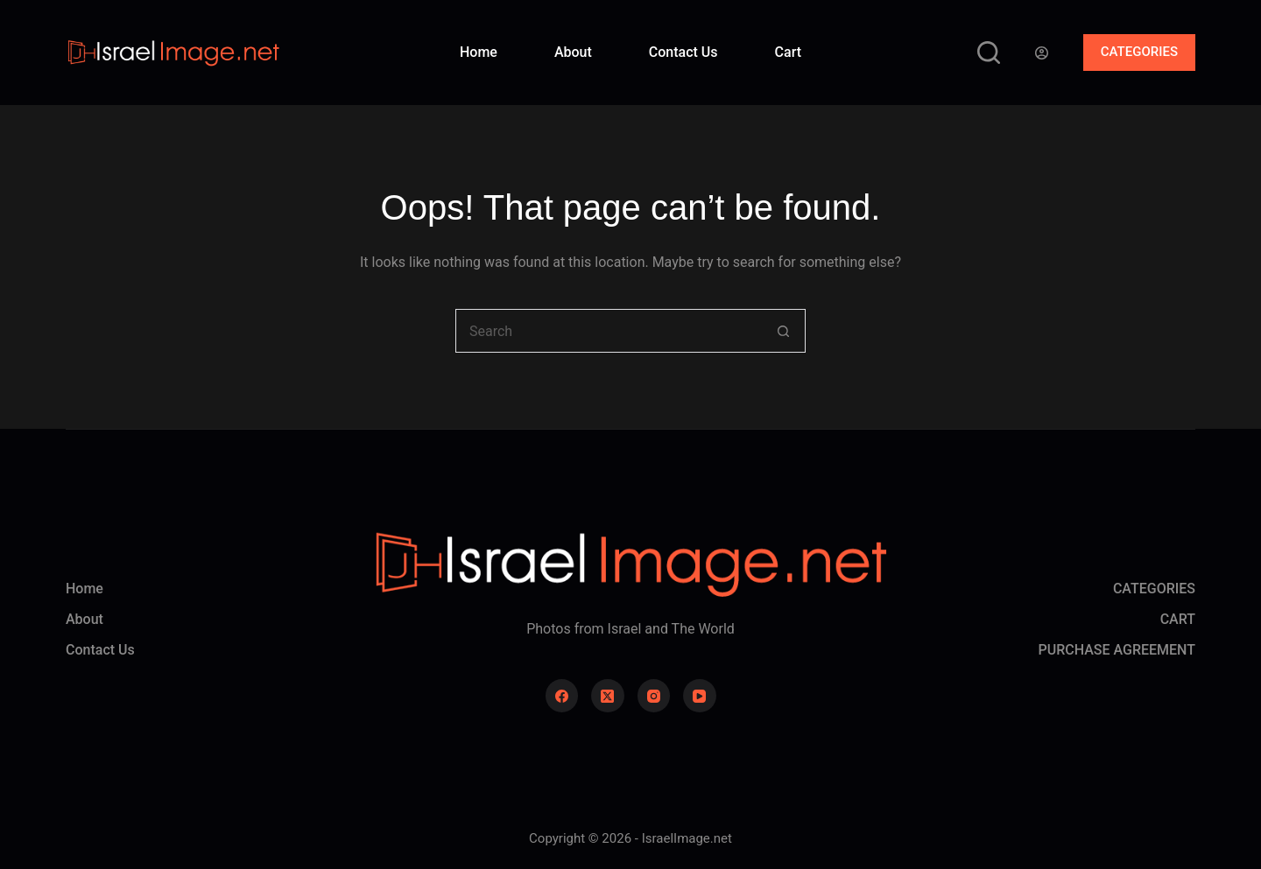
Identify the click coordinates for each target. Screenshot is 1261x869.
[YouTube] (699, 695)
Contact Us (683, 52)
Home (478, 52)
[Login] (1041, 53)
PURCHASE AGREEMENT (1117, 649)
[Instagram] (654, 695)
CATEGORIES (1139, 52)
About (573, 52)
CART (1177, 619)
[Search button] (784, 331)
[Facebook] (562, 695)
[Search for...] (608, 331)
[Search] (988, 52)
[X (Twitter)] (607, 695)
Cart (788, 52)
